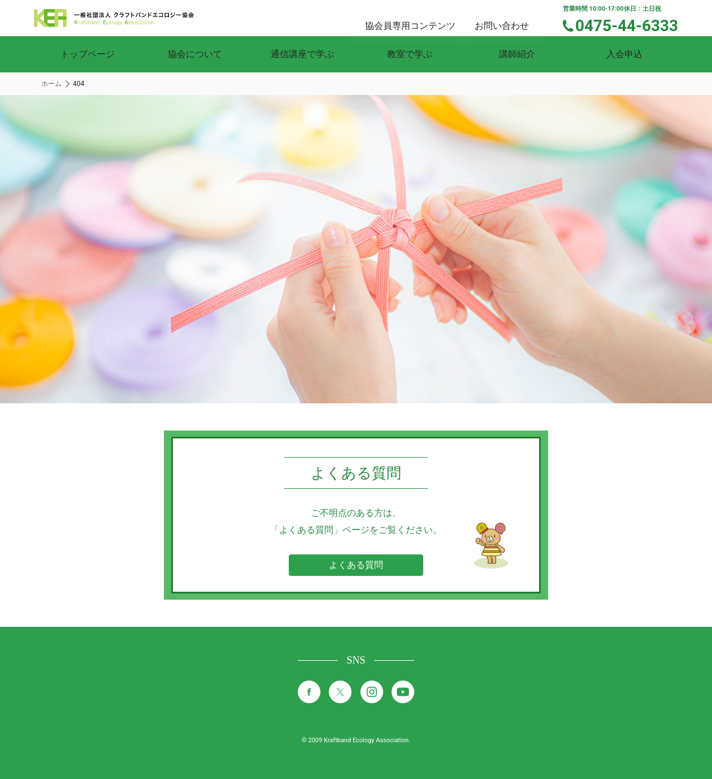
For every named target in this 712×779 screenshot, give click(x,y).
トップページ (87, 54)
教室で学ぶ (409, 54)
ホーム (51, 84)
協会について (195, 54)
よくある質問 (356, 564)
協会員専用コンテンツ (424, 17)
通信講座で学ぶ (302, 54)
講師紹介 (517, 54)
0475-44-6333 (633, 24)
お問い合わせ (512, 17)
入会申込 (624, 54)
